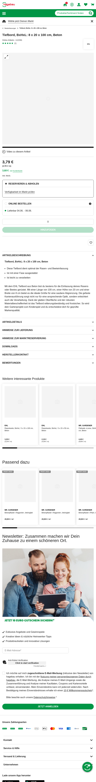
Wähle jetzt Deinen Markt (21, 21)
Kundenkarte (17, 171)
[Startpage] (8, 4)
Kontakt (7, 740)
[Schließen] (92, 21)
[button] (4, 13)
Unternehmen (10, 764)
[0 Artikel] (48, 222)
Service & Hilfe (11, 748)
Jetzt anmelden (48, 706)
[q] (71, 13)
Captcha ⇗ (40, 666)
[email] (35, 650)
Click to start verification (27, 663)
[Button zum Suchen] (90, 13)
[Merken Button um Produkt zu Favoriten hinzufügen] (91, 242)
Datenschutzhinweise (44, 697)
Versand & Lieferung (14, 756)
